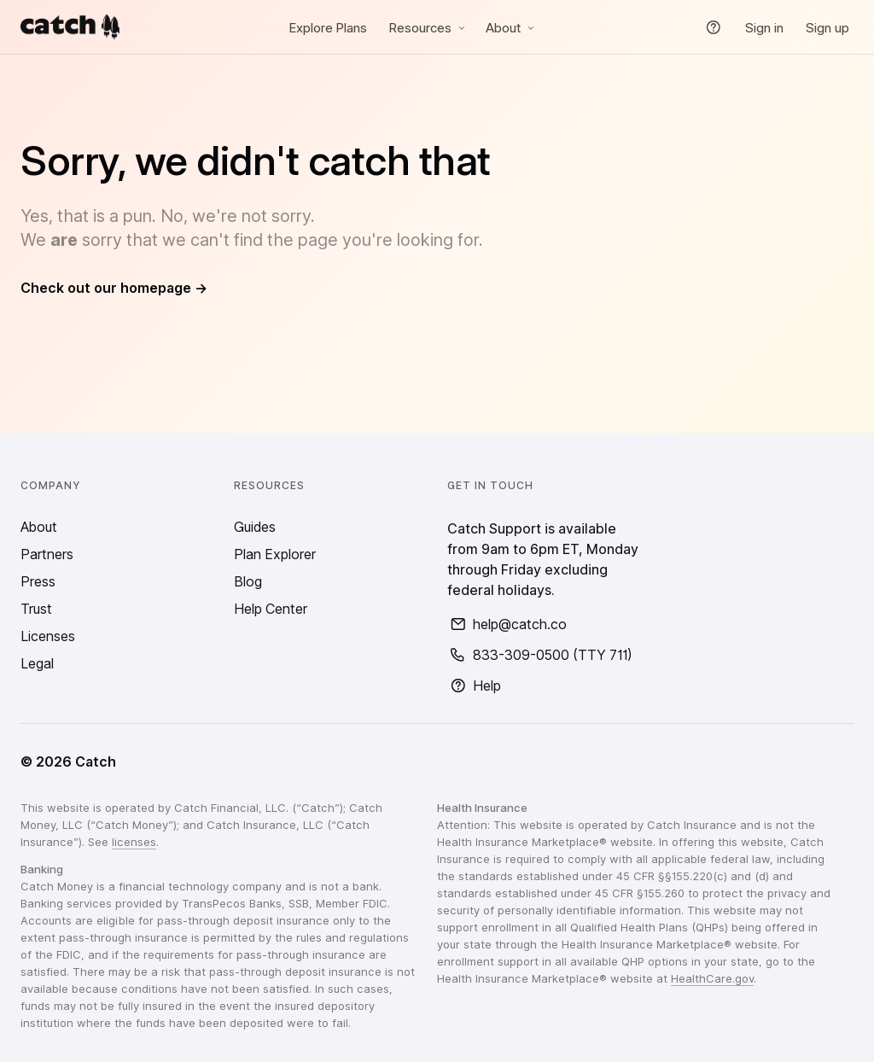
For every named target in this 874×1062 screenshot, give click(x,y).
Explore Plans (328, 28)
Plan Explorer (275, 554)
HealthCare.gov (712, 978)
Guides (255, 526)
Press (37, 581)
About (512, 28)
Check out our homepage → (113, 287)
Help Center (270, 608)
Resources (429, 28)
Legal (37, 663)
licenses (134, 842)
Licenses (47, 636)
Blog (248, 581)
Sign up (827, 28)
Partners (46, 554)
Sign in (764, 28)
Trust (36, 608)
